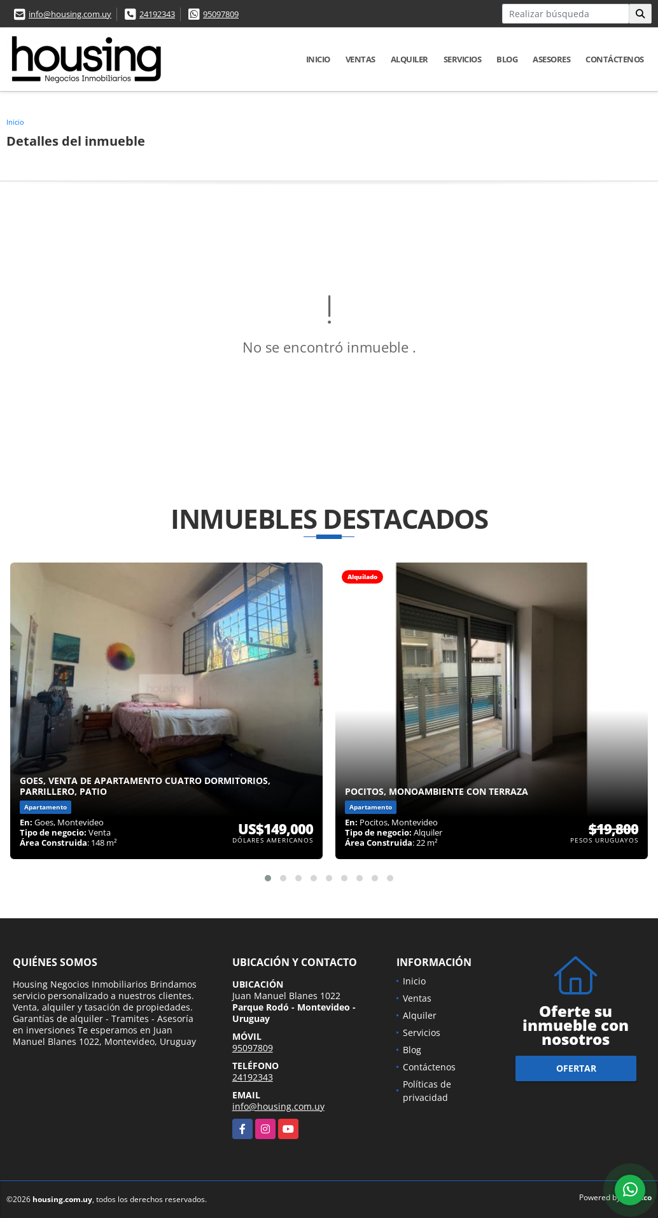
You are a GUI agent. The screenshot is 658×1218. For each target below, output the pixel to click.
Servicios (463, 59)
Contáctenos (614, 59)
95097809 (221, 14)
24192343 (157, 14)
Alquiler (409, 59)
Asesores (551, 59)
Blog (506, 59)
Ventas (360, 59)
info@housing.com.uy (70, 14)
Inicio (318, 59)
